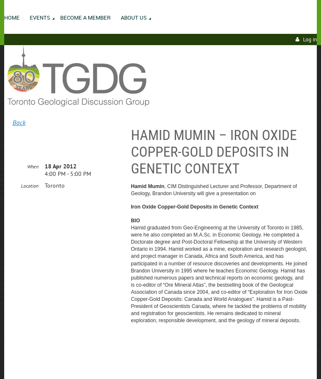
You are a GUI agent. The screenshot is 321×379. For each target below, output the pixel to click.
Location (29, 186)
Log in (310, 39)
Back (19, 122)
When (32, 166)
